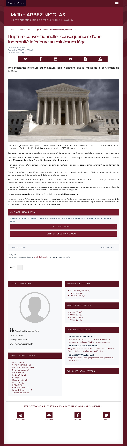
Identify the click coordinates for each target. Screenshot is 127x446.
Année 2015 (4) (76, 320)
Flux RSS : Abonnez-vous (82, 371)
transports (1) (18, 382)
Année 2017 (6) (76, 315)
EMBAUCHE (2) (19, 375)
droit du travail (40, 257)
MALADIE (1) (17, 385)
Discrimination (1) (20, 380)
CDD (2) (15, 377)
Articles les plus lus (20, 393)
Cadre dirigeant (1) (20, 388)
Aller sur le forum (85, 226)
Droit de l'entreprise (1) (22, 390)
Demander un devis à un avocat (82, 234)
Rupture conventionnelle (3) (24, 367)
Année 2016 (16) (76, 317)
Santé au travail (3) (20, 370)
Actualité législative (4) (80, 290)
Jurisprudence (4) (77, 293)
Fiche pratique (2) (77, 295)
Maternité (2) (18, 372)
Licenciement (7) (19, 362)
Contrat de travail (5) (21, 365)
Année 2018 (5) (76, 312)
